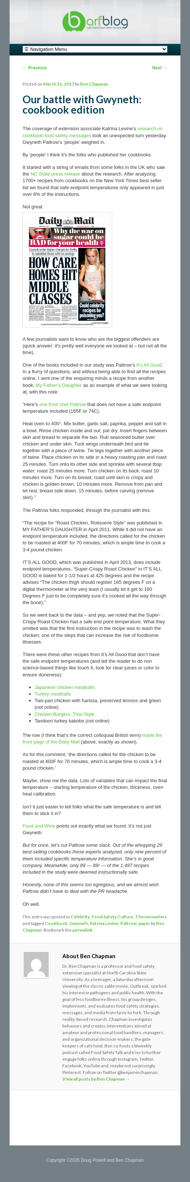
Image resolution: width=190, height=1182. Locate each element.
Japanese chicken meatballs (65, 687)
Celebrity (80, 916)
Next (159, 67)
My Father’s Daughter (59, 385)
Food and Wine (39, 826)
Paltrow (128, 923)
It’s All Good (149, 365)
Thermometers (151, 916)
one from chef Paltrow (62, 404)
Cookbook (56, 923)
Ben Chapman (94, 84)
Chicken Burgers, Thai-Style (64, 714)
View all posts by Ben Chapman (96, 1079)
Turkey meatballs (53, 694)
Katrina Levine (104, 923)
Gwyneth (78, 923)
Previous (35, 67)
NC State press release (55, 174)
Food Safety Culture (112, 916)
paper (144, 923)
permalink (82, 930)
